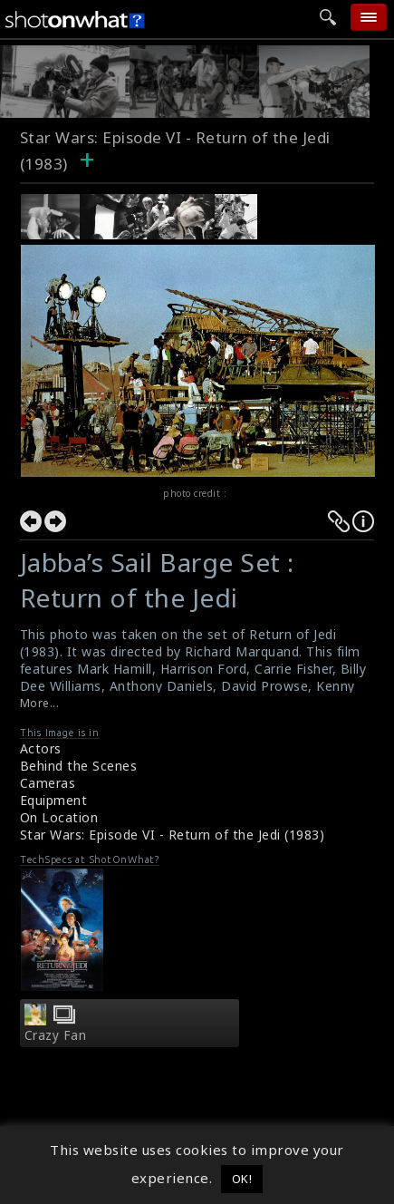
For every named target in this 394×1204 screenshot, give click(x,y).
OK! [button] (242, 1178)
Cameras (48, 782)
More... (40, 703)
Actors (41, 748)
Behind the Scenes (79, 765)
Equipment (54, 800)
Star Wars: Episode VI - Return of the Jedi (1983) (172, 834)
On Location (59, 817)
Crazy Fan (55, 1035)
